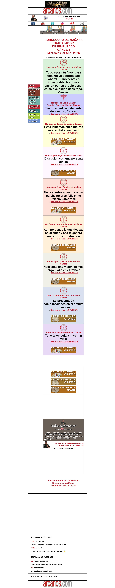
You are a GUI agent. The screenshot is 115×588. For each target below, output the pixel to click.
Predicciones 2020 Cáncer (33, 120)
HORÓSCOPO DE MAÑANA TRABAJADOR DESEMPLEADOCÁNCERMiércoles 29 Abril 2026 (63, 46)
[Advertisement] (34, 50)
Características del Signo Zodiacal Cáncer (34, 92)
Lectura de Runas (79, 32)
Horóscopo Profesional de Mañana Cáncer (63, 296)
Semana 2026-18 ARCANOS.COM (63, 448)
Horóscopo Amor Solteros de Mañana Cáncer (63, 225)
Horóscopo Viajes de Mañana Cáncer (64, 332)
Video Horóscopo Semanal (56, 31)
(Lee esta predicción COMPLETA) (64, 114)
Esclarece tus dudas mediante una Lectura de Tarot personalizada (69, 444)
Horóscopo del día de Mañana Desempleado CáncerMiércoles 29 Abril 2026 (63, 483)
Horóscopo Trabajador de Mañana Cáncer (63, 262)
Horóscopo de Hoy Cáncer (33, 106)
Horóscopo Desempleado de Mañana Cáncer (63, 68)
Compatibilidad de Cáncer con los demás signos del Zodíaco (34, 100)
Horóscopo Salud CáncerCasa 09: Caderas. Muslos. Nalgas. (63, 104)
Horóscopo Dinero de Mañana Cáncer (63, 124)
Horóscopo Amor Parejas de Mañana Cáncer (63, 188)
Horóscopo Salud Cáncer (33, 111)
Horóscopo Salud (68, 32)
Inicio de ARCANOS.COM (34, 86)
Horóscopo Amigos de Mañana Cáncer (63, 155)
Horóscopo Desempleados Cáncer (34, 115)
